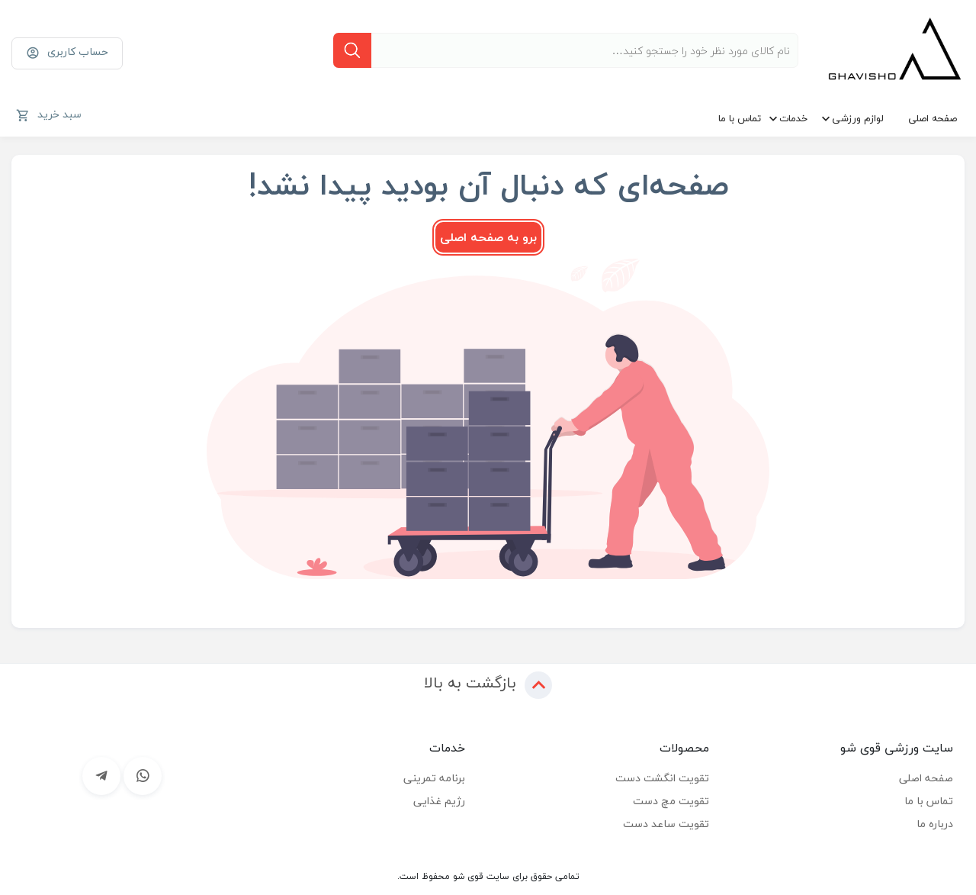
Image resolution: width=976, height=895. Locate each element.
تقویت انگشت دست (662, 777)
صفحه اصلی (932, 118)
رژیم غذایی (439, 800)
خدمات (793, 118)
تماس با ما (739, 118)
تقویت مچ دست (671, 800)
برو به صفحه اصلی (488, 237)
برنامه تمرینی (434, 777)
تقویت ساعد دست (666, 823)
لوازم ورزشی (858, 118)
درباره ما (935, 823)
